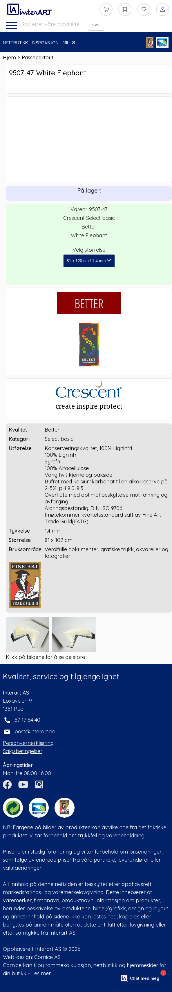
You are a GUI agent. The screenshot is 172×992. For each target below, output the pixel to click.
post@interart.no (35, 731)
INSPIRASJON (45, 42)
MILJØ (69, 42)
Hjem (9, 57)
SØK (96, 25)
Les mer (41, 973)
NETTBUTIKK (15, 42)
